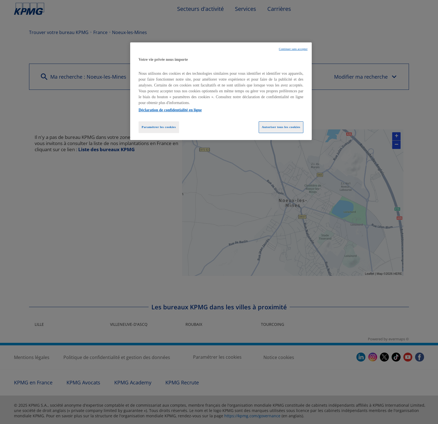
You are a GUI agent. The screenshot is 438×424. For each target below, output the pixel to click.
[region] (221, 91)
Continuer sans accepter (293, 48)
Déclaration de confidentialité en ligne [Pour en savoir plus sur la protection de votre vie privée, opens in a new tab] (170, 110)
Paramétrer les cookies (159, 127)
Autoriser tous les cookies (281, 127)
